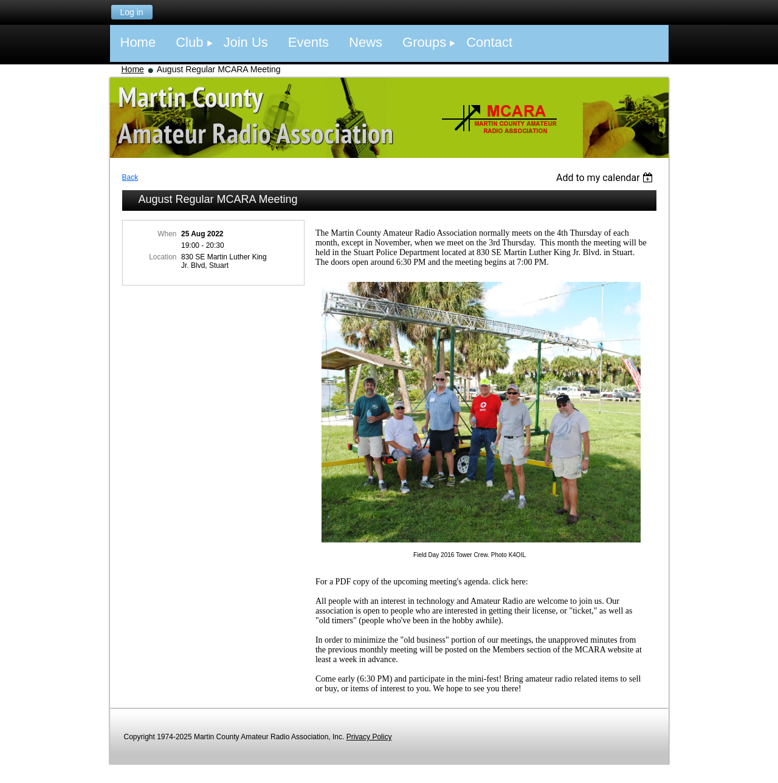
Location (162, 257)
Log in (131, 12)
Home (133, 69)
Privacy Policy (369, 737)
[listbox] (606, 177)
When (166, 234)
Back (130, 177)
